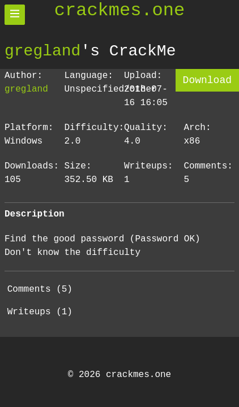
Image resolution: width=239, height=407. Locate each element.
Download (207, 80)
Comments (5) (39, 289)
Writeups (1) (39, 312)
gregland (42, 51)
